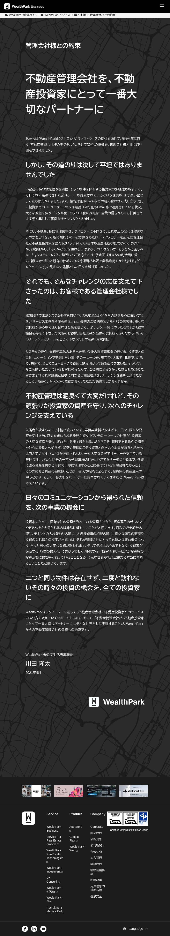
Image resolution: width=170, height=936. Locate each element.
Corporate (96, 826)
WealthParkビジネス (57, 15)
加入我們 (96, 857)
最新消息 (96, 839)
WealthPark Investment (54, 869)
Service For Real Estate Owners (53, 840)
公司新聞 (97, 845)
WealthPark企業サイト (23, 15)
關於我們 (96, 833)
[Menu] (162, 6)
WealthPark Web (76, 848)
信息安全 (96, 896)
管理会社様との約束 (103, 15)
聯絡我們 (96, 864)
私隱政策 (96, 880)
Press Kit (96, 851)
